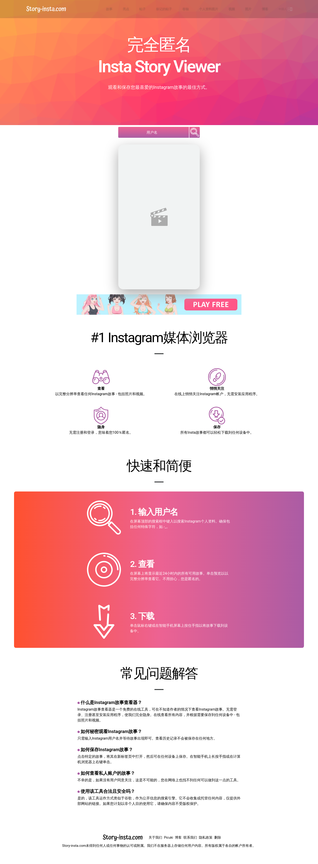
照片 (261, 9)
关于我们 (155, 837)
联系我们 (190, 837)
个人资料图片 (230, 9)
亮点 (168, 9)
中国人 (288, 9)
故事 (156, 9)
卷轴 (213, 9)
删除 (217, 837)
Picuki (168, 837)
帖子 (179, 9)
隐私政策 (205, 837)
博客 (272, 9)
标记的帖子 (196, 9)
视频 (249, 9)
